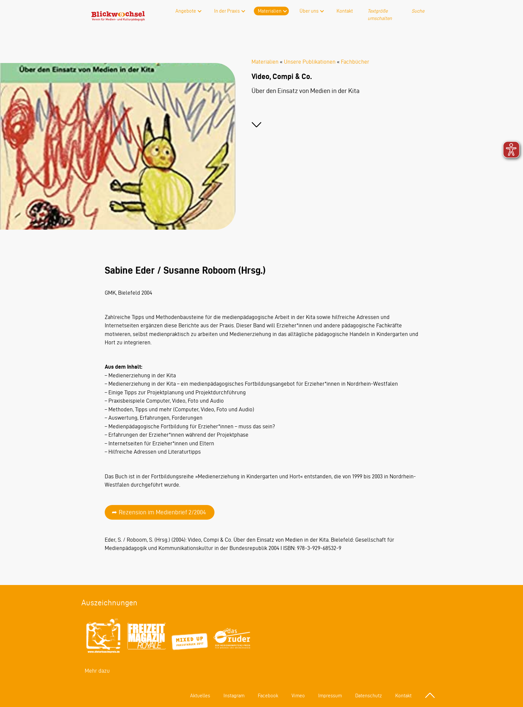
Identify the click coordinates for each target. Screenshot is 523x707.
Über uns (309, 11)
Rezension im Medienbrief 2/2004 (162, 512)
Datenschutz (368, 695)
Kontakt (345, 11)
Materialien (270, 11)
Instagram (233, 695)
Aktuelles (200, 695)
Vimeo (298, 695)
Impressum (330, 695)
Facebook (268, 695)
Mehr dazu (97, 671)
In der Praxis (227, 11)
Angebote (185, 11)
